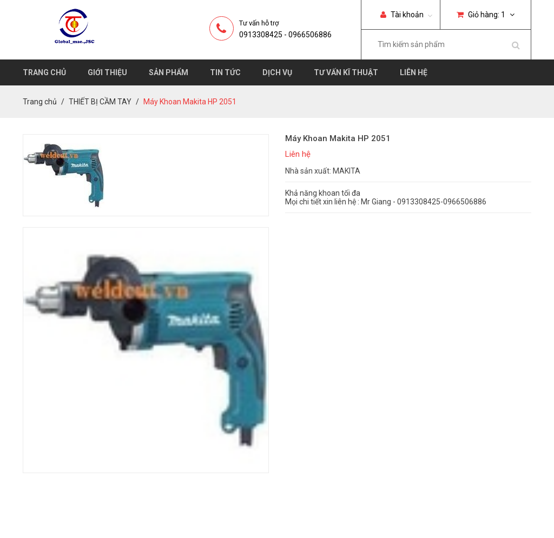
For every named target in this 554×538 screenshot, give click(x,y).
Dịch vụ (277, 72)
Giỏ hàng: (486, 14)
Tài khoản (402, 14)
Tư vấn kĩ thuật (346, 72)
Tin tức (225, 72)
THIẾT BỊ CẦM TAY (100, 101)
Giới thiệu (107, 72)
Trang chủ (44, 72)
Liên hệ (413, 72)
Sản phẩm (168, 72)
